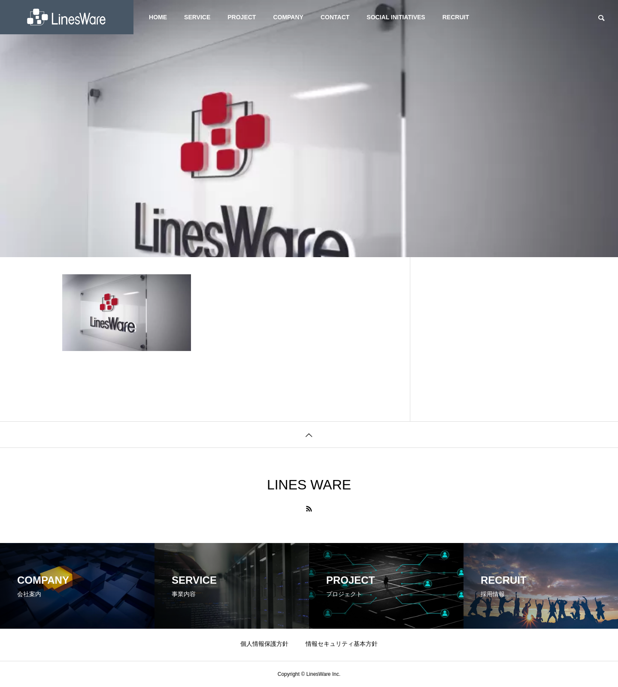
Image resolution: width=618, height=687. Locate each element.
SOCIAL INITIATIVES (396, 17)
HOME (158, 17)
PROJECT (241, 17)
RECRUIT (455, 17)
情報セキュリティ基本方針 (342, 643)
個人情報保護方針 (264, 643)
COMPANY (288, 17)
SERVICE (197, 17)
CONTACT (335, 17)
